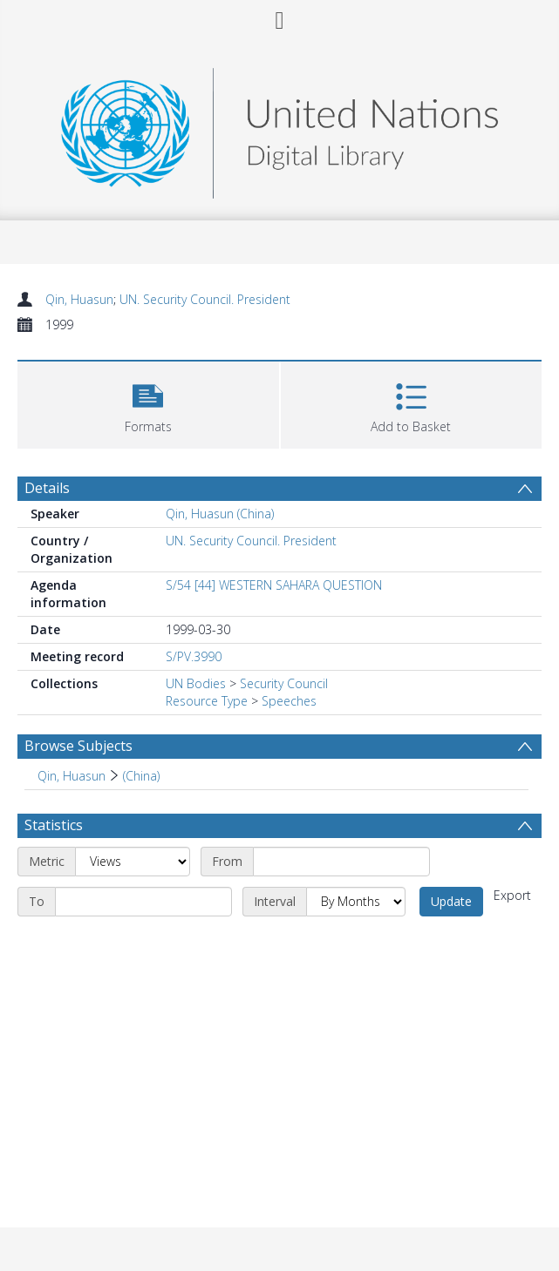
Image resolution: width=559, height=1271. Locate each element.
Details (47, 487)
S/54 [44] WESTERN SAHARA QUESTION (274, 585)
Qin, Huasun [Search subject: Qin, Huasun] (71, 775)
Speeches (289, 701)
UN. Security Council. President (204, 299)
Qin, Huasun (79, 299)
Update (451, 901)
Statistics (53, 825)
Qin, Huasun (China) (220, 513)
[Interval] (356, 901)
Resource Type (207, 701)
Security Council (284, 683)
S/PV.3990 (194, 656)
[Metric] (132, 861)
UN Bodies (196, 683)
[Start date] (341, 861)
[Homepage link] (279, 128)
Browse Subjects (78, 745)
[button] (148, 403)
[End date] (143, 901)
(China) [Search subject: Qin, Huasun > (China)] (141, 775)
